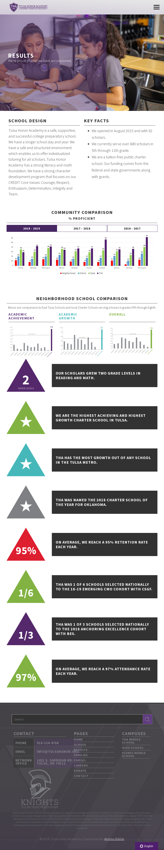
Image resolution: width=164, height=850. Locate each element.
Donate (80, 770)
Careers (81, 765)
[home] (28, 7)
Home (78, 739)
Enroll (80, 760)
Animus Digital (114, 839)
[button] (156, 7)
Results (81, 750)
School (80, 744)
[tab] (32, 228)
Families (81, 755)
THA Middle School (131, 740)
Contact (81, 776)
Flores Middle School (134, 754)
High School (133, 748)
